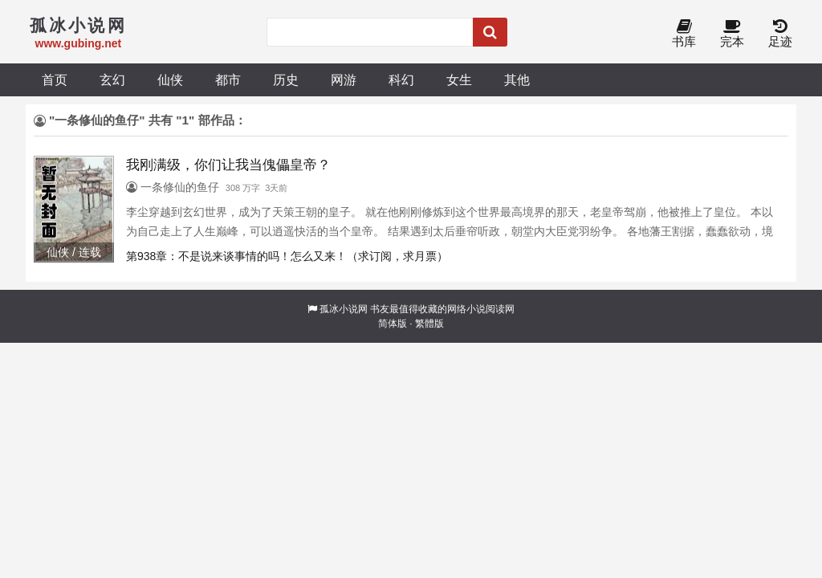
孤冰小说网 (343, 309)
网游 (343, 79)
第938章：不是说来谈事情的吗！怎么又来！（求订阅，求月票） (287, 256)
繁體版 (429, 323)
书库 (684, 34)
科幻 (401, 79)
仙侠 (170, 79)
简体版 (392, 323)
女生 (459, 79)
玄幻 (112, 79)
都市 (228, 79)
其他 (517, 79)
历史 (286, 79)
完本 (732, 34)
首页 (54, 79)
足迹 (780, 34)
